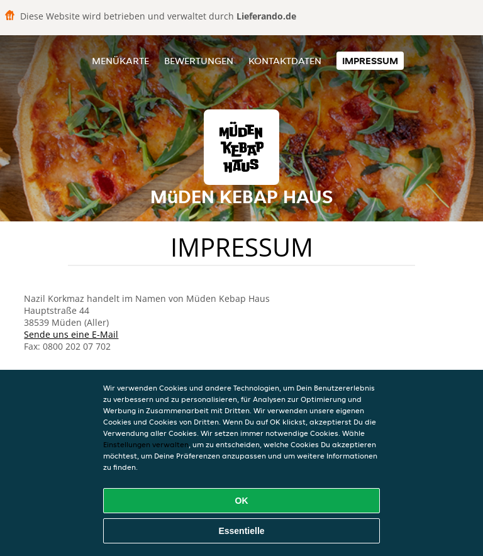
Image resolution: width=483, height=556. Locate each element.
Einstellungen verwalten (146, 444)
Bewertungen (198, 60)
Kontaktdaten (284, 60)
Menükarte (120, 60)
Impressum (370, 60)
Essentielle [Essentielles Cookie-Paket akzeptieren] (241, 531)
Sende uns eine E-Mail (71, 334)
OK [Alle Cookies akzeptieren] (241, 501)
